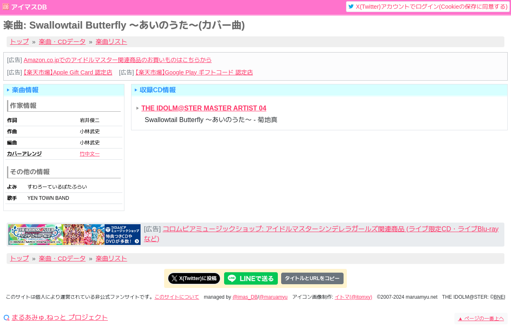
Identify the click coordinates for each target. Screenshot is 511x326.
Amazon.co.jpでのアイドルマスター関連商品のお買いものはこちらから (118, 60)
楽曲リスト (111, 41)
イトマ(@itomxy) (354, 297)
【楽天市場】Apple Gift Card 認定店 (68, 72)
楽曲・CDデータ (62, 41)
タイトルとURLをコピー (312, 278)
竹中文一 (90, 154)
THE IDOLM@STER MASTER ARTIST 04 (203, 108)
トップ (19, 41)
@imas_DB (245, 297)
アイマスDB (29, 7)
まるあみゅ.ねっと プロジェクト (60, 317)
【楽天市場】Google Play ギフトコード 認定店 (194, 72)
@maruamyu (273, 297)
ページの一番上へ (481, 318)
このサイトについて (177, 297)
